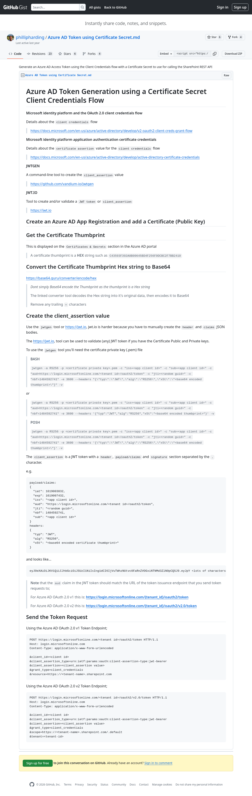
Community (119, 784)
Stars (67, 54)
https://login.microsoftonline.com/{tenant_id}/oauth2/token (137, 597)
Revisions (40, 54)
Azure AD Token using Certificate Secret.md (94, 37)
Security (92, 784)
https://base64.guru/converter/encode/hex (61, 278)
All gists (95, 7)
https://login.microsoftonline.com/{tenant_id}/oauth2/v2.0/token (141, 605)
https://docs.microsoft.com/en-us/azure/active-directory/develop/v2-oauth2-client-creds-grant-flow (112, 130)
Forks (92, 54)
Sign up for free (37, 763)
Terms (67, 784)
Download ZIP (233, 54)
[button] (214, 54)
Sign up (240, 7)
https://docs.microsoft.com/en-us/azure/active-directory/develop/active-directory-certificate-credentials (115, 157)
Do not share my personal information (199, 784)
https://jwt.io (41, 210)
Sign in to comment (158, 763)
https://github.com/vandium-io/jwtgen (62, 183)
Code (15, 54)
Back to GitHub (115, 7)
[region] (126, 414)
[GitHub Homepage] (32, 784)
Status (104, 784)
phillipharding (30, 37)
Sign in (222, 7)
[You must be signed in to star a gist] (214, 37)
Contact (143, 784)
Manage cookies (162, 784)
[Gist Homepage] (15, 7)
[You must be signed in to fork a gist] (235, 37)
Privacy (79, 784)
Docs (133, 784)
